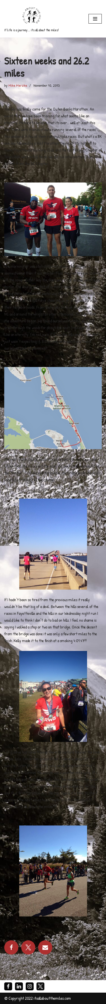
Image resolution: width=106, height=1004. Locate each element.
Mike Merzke (17, 85)
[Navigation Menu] (95, 19)
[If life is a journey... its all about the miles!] (31, 19)
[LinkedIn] (19, 986)
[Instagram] (30, 986)
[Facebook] (8, 986)
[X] (40, 986)
